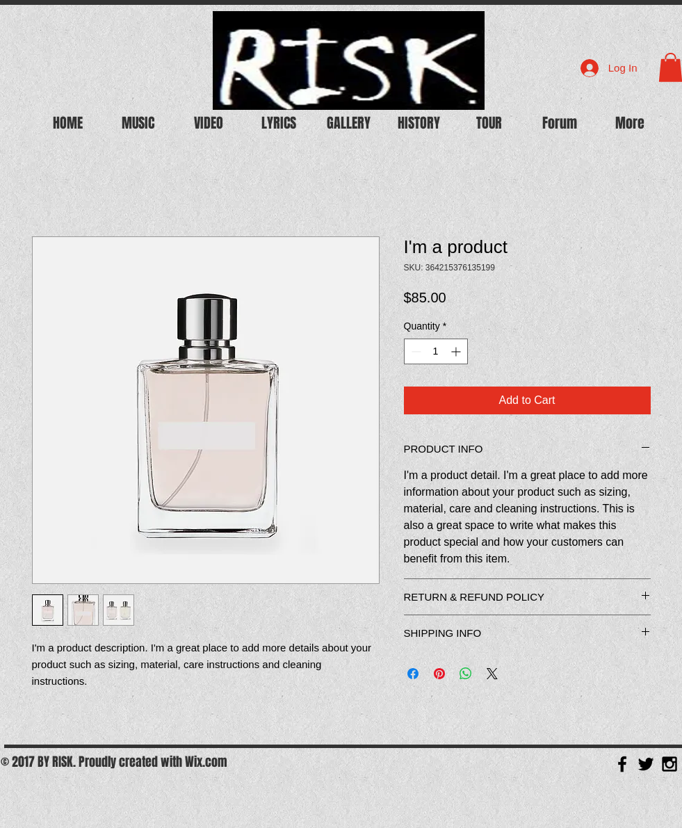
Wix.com (206, 762)
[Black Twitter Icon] (645, 764)
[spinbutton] (435, 351)
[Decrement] (414, 351)
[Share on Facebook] (413, 673)
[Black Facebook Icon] (622, 764)
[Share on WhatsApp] (465, 673)
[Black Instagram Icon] (669, 764)
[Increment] (457, 351)
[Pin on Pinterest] (439, 673)
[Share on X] (492, 673)
